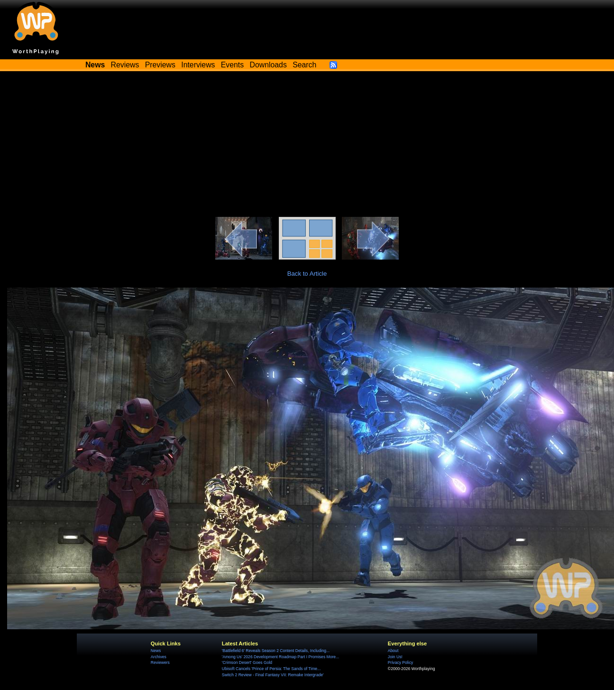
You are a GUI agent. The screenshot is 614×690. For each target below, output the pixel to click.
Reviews (125, 65)
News (156, 650)
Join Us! (395, 656)
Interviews (198, 65)
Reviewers (160, 662)
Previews (160, 65)
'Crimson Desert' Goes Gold (247, 662)
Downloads (268, 65)
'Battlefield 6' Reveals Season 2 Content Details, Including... (276, 650)
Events (232, 65)
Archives (158, 656)
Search (304, 65)
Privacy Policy (400, 662)
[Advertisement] (307, 145)
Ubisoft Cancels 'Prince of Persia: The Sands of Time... (271, 668)
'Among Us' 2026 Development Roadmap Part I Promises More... (280, 656)
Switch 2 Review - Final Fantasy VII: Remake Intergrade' (273, 674)
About (393, 650)
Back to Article (307, 273)
